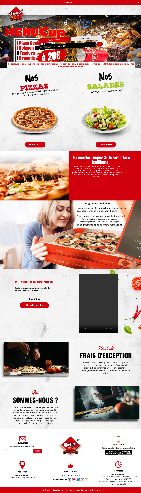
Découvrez (35, 144)
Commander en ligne (92, 490)
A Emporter (86, 38)
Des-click (80, 490)
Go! (99, 44)
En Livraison (54, 39)
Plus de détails (34, 305)
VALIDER (37, 451)
